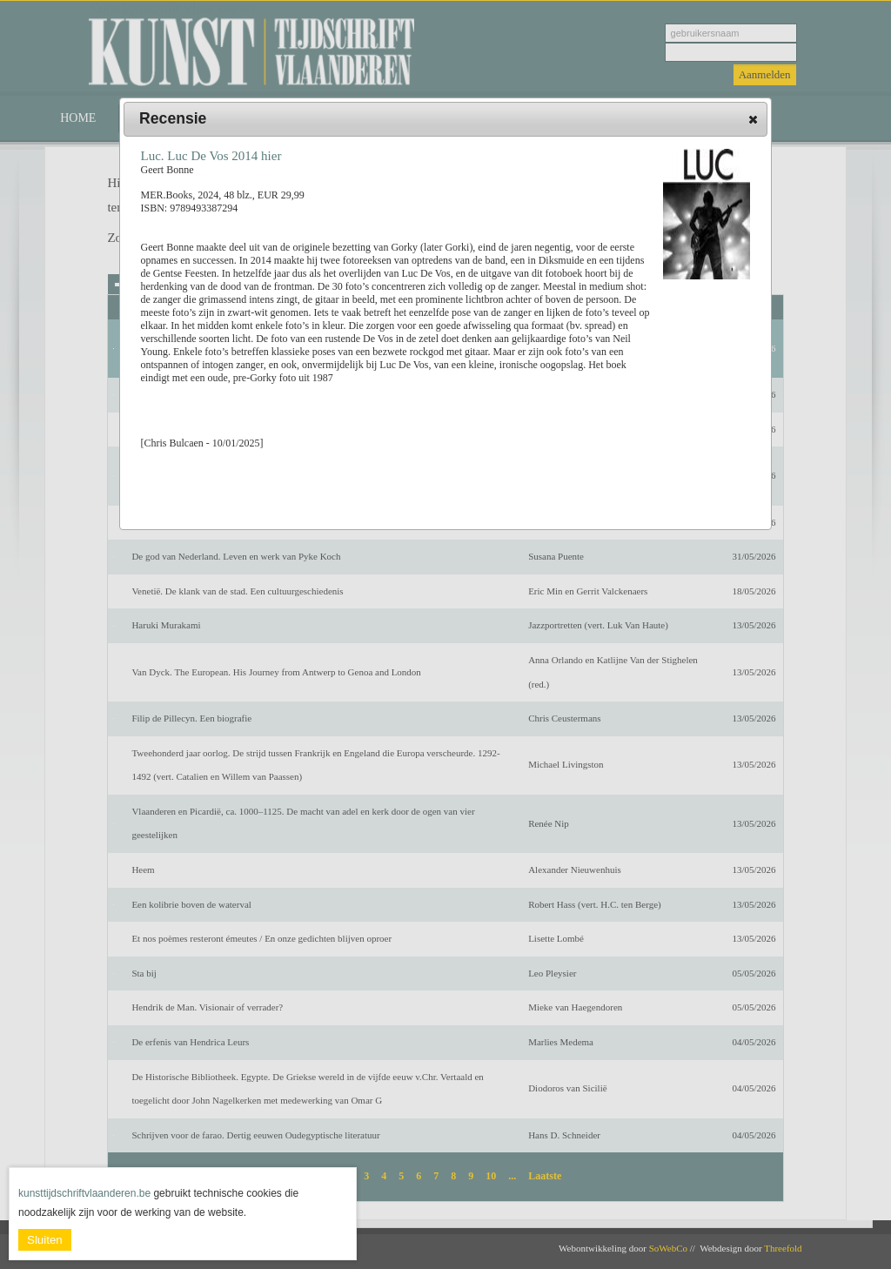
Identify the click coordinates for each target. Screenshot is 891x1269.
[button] (753, 119)
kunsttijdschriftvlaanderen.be (84, 1193)
